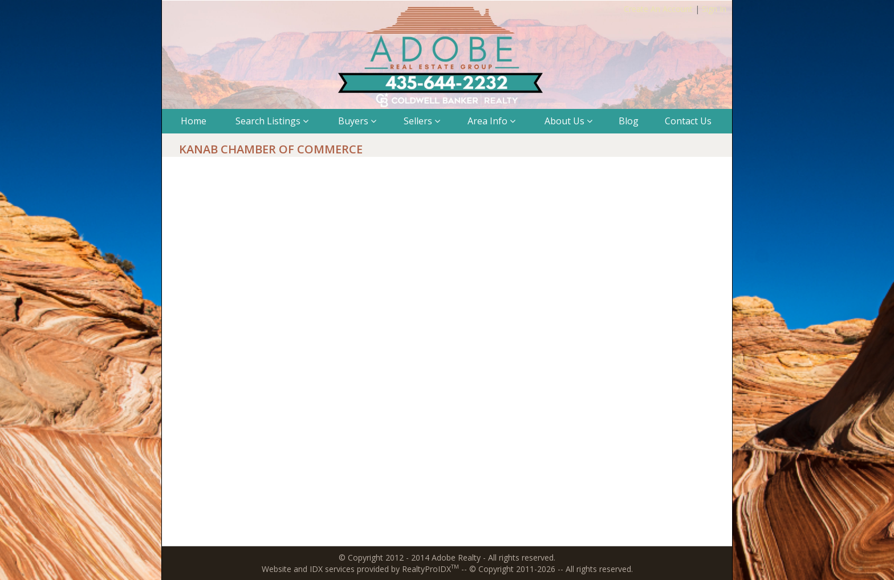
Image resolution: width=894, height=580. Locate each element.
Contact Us (688, 121)
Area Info (491, 121)
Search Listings (271, 121)
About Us (568, 121)
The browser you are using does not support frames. (447, 356)
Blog (629, 121)
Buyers (357, 121)
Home (193, 121)
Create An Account (658, 8)
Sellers (422, 121)
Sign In (714, 8)
